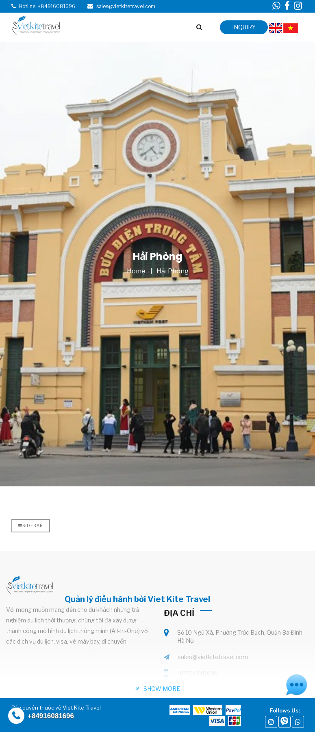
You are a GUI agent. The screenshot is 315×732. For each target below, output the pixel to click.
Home (136, 271)
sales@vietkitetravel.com (213, 656)
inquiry (244, 27)
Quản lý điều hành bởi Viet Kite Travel (137, 599)
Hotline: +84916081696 (47, 6)
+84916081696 (197, 673)
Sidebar (30, 525)
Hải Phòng (172, 271)
